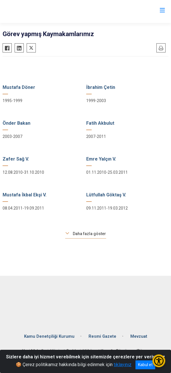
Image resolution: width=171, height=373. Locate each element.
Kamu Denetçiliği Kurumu (49, 336)
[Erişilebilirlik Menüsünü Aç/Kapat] (158, 360)
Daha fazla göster (89, 233)
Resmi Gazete (102, 336)
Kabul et (145, 364)
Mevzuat (138, 336)
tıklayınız (122, 364)
